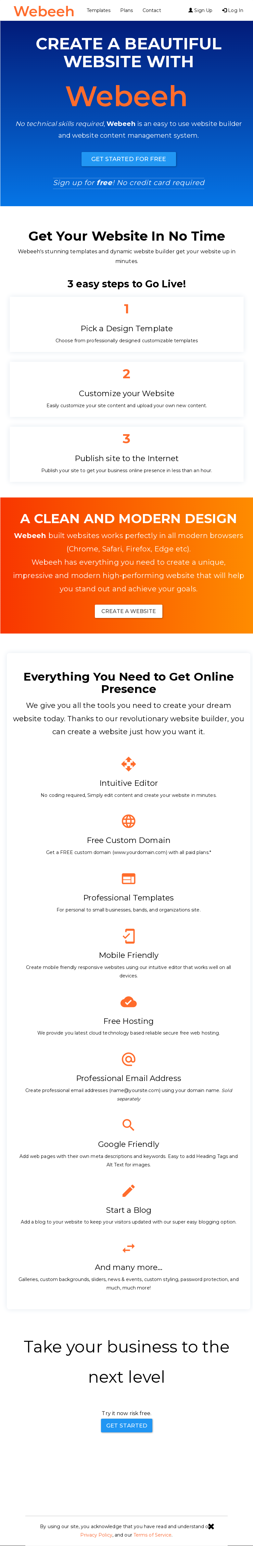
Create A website (128, 611)
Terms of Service (152, 1535)
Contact (153, 10)
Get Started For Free (128, 159)
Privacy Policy (96, 1535)
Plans (127, 10)
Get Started (126, 1425)
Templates (100, 10)
